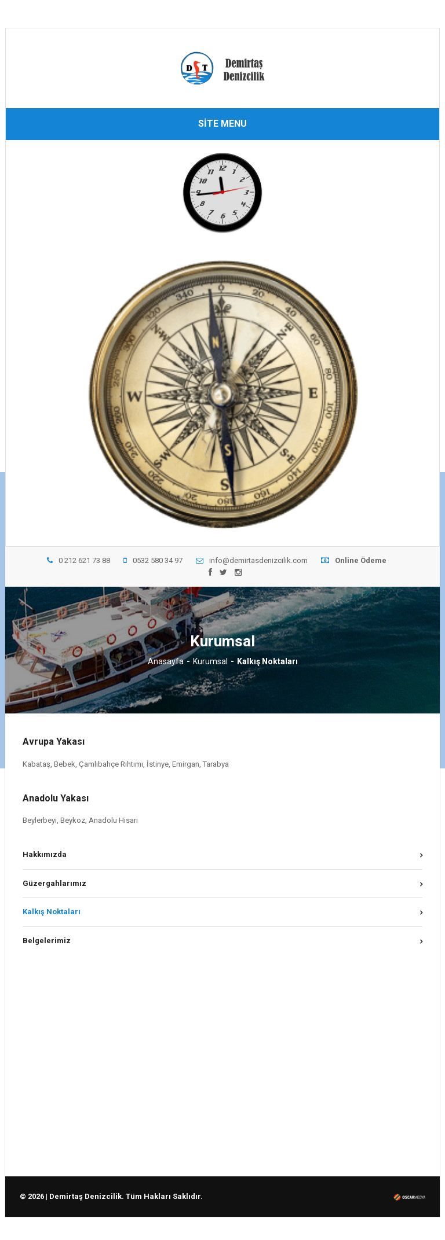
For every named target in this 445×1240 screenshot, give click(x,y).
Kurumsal (210, 661)
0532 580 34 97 (153, 560)
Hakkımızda (45, 854)
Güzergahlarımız (54, 883)
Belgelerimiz (47, 940)
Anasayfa (166, 661)
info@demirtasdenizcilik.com (252, 560)
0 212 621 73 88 (78, 560)
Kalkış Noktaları (52, 911)
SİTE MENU (222, 123)
